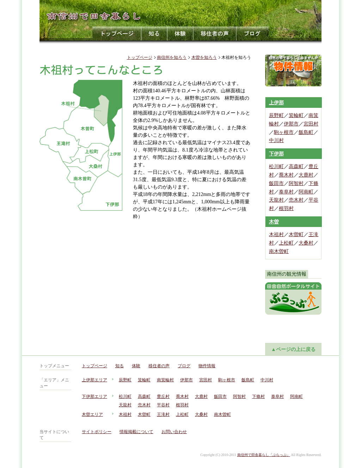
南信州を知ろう (171, 57)
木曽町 (296, 234)
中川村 (276, 140)
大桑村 (306, 243)
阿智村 (296, 183)
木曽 (274, 221)
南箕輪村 (165, 379)
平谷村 (163, 404)
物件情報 (206, 365)
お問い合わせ (174, 431)
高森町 (296, 166)
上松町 (286, 243)
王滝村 (163, 414)
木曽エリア (92, 414)
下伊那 (276, 153)
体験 (180, 33)
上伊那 (276, 102)
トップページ (116, 33)
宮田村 (311, 124)
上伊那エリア (94, 379)
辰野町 (276, 115)
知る (154, 33)
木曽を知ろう (204, 57)
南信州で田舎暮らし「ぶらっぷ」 (263, 455)
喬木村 (286, 175)
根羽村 (286, 208)
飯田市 (276, 183)
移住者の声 (215, 33)
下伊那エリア (94, 396)
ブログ (253, 33)
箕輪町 (296, 115)
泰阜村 (286, 192)
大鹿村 (306, 175)
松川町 (276, 166)
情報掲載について (136, 431)
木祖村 (276, 234)
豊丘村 (163, 396)
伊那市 (291, 124)
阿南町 (306, 192)
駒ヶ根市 (284, 132)
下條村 (258, 396)
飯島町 (306, 132)
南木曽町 (279, 251)
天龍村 (276, 200)
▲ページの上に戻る (293, 349)
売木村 (296, 200)
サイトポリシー (96, 431)
